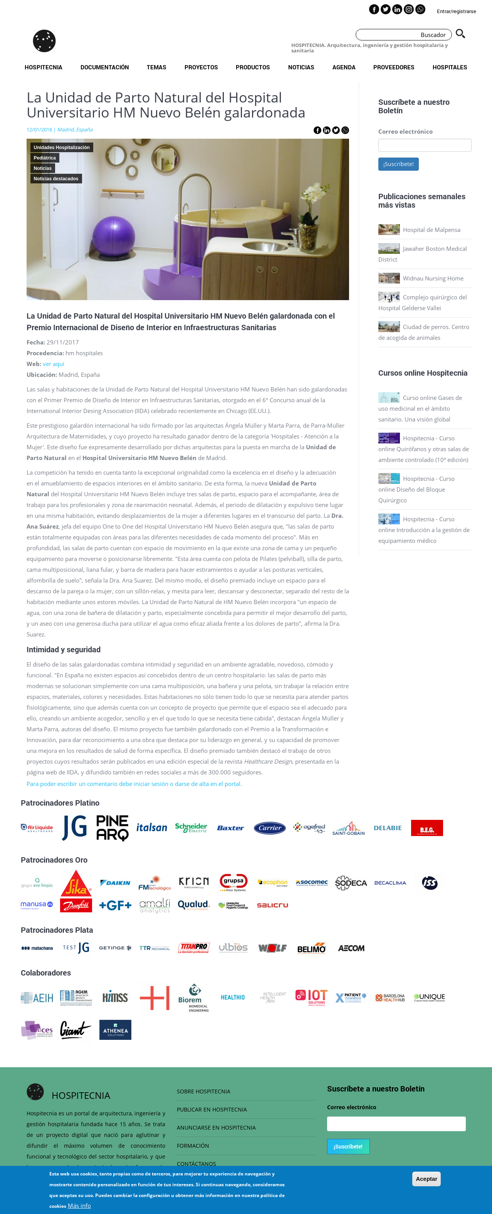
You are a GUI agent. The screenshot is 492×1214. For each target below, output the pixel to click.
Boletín (390, 110)
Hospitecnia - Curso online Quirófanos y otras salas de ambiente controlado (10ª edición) (423, 448)
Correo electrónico (405, 131)
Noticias (301, 67)
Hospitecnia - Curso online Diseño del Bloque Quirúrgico (416, 489)
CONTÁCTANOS (196, 1163)
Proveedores (394, 67)
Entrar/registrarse (456, 11)
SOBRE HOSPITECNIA (203, 1091)
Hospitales (450, 67)
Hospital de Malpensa (431, 229)
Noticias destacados (56, 178)
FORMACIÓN (193, 1145)
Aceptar (426, 1182)
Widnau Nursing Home (433, 278)
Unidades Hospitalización (62, 147)
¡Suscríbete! (398, 164)
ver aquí (53, 364)
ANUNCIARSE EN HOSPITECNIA (216, 1127)
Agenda (344, 67)
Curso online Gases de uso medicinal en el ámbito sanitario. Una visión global (420, 408)
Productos (253, 67)
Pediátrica (45, 158)
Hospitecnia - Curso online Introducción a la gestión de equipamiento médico (424, 529)
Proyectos (201, 67)
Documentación (105, 67)
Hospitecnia (43, 67)
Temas (156, 67)
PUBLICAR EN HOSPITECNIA (212, 1109)
